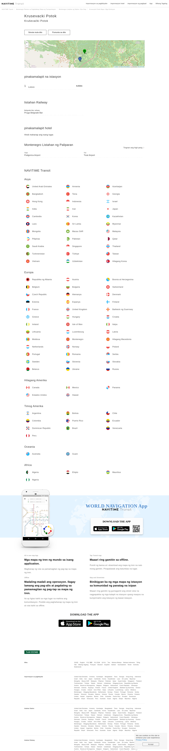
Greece (138, 687)
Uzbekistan (107, 683)
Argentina (89, 696)
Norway (110, 692)
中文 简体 (97, 662)
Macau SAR (85, 681)
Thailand (139, 681)
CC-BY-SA (141, 66)
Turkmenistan (78, 683)
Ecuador (124, 696)
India (81, 679)
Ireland (90, 690)
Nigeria (134, 698)
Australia (102, 698)
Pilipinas (101, 681)
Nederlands (77, 667)
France (104, 687)
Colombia (108, 696)
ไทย (109, 662)
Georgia (121, 676)
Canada (117, 694)
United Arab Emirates (81, 676)
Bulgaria (106, 685)
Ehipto (121, 698)
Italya (104, 690)
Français (93, 664)
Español (107, 664)
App (151, 3)
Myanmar (133, 679)
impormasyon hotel (117, 3)
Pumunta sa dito (59, 32)
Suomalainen (122, 664)
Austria (76, 685)
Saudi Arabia (122, 681)
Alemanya (134, 685)
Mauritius (128, 698)
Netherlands (102, 692)
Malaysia (94, 681)
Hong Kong (129, 676)
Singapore (131, 681)
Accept (151, 744)
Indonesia (138, 676)
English (82, 662)
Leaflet (116, 66)
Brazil (83, 698)
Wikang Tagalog (83, 664)
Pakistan (108, 681)
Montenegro (78, 692)
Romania (130, 692)
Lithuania (111, 690)
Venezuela (90, 698)
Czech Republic (125, 685)
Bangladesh (108, 676)
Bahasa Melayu (117, 662)
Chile (101, 696)
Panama (130, 694)
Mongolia (77, 681)
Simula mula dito (35, 32)
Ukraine (104, 694)
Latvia (127, 690)
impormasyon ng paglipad (137, 3)
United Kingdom (113, 687)
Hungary (77, 690)
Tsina (115, 676)
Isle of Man (97, 690)
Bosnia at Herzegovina (87, 685)
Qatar (114, 681)
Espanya (91, 687)
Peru (96, 698)
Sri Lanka (125, 679)
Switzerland (114, 685)
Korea (104, 679)
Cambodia (97, 679)
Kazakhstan (111, 679)
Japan (90, 679)
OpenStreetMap (125, 66)
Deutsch (100, 664)
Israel (76, 679)
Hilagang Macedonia (89, 692)
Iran (85, 679)
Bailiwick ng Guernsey (127, 687)
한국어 (104, 662)
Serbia (137, 692)
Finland (97, 687)
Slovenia (83, 694)
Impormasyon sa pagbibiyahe (96, 3)
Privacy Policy (141, 740)
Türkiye (86, 683)
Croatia (83, 690)
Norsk (129, 664)
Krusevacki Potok (40, 16)
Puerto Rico (116, 696)
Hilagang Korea (118, 683)
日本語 (76, 662)
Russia (111, 694)
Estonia (84, 687)
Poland (116, 692)
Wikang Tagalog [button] (161, 3)
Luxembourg (119, 690)
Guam (109, 698)
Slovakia (91, 694)
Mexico (123, 694)
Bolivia (96, 696)
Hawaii (82, 696)
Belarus (97, 694)
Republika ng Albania (131, 683)
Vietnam (99, 683)
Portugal (123, 692)
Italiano (113, 664)
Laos (118, 679)
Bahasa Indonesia (129, 662)
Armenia (92, 676)
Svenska (136, 664)
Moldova (133, 690)
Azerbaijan (99, 676)
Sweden (76, 694)
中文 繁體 (89, 662)
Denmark (77, 687)
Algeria (115, 698)
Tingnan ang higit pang (133, 148)
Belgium (99, 685)
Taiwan (93, 683)
